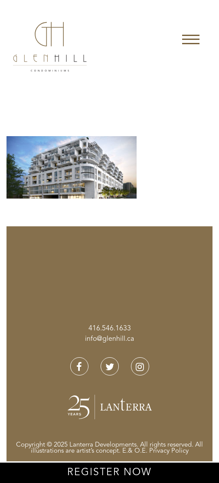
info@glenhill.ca (109, 339)
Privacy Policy (169, 451)
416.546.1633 (109, 328)
